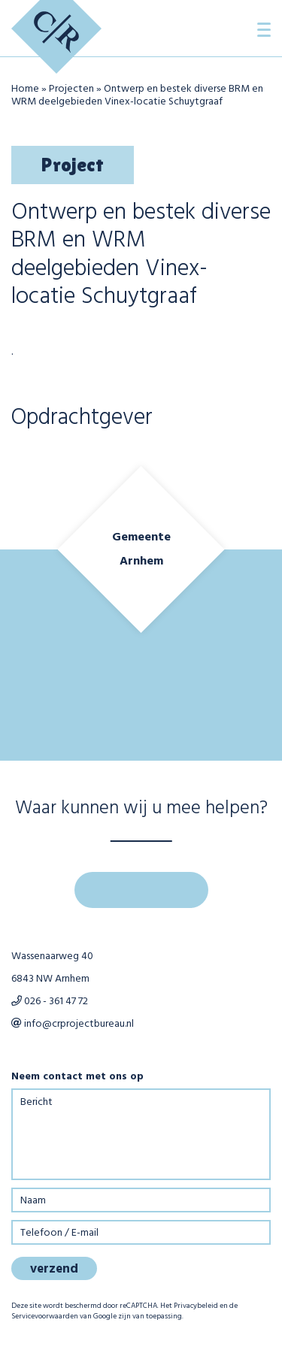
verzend (54, 1269)
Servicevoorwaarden (44, 1316)
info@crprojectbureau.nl (72, 1024)
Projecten (71, 89)
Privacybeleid (196, 1306)
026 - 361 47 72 (49, 1001)
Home (25, 89)
